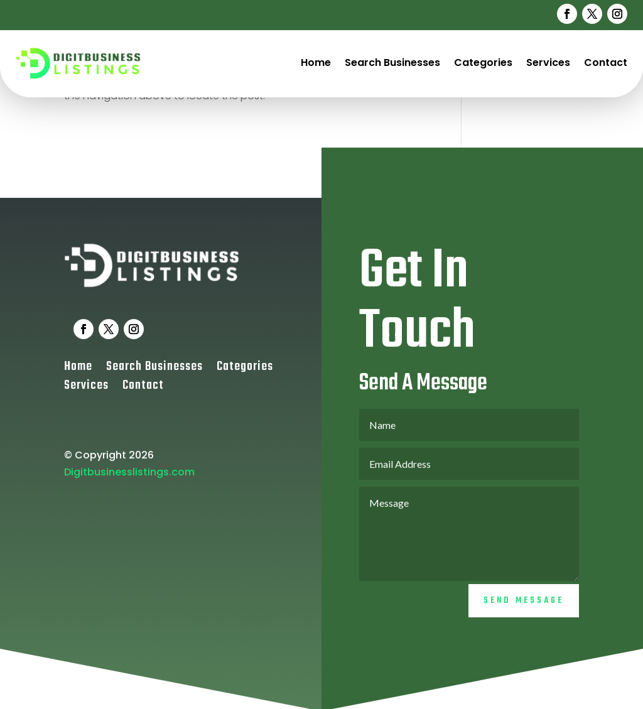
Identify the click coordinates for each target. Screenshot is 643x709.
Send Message (524, 610)
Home (316, 62)
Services (548, 62)
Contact (605, 62)
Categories (483, 62)
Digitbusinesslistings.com (129, 482)
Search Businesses (392, 62)
